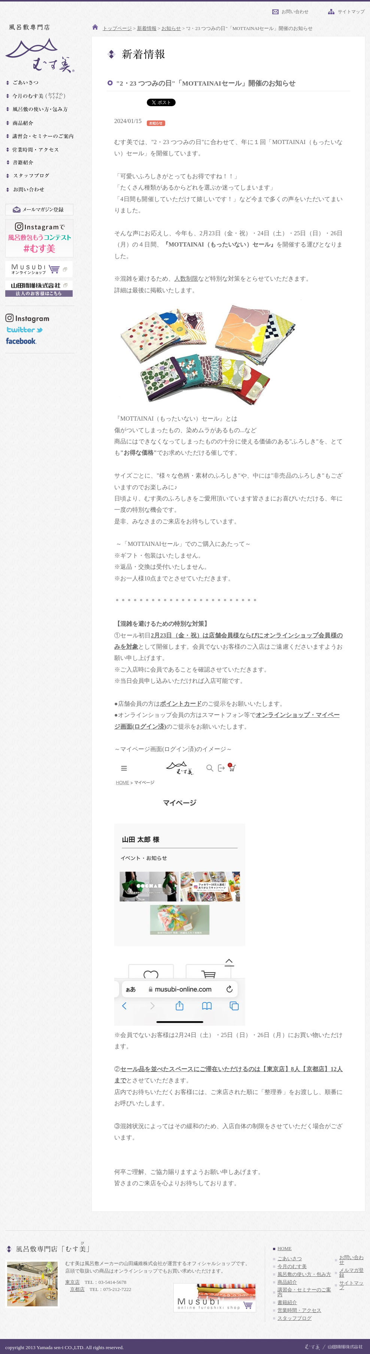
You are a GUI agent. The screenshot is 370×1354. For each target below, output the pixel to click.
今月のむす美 (292, 1266)
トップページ (117, 28)
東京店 (72, 1282)
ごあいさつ (290, 1258)
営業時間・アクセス (299, 1310)
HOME (285, 1248)
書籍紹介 (287, 1302)
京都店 (77, 1289)
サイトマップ (351, 11)
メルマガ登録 (351, 1273)
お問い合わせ (295, 11)
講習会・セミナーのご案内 (304, 1292)
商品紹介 (287, 1282)
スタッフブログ (295, 1318)
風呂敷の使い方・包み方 (304, 1274)
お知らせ (171, 28)
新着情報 (147, 28)
